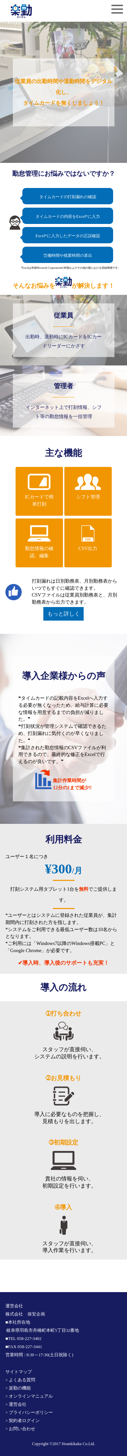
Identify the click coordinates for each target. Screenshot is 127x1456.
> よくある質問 (20, 1380)
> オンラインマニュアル (29, 1396)
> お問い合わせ (20, 1428)
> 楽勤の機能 (18, 1388)
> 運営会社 (15, 1404)
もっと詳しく (63, 614)
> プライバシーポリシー (29, 1412)
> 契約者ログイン (22, 1420)
